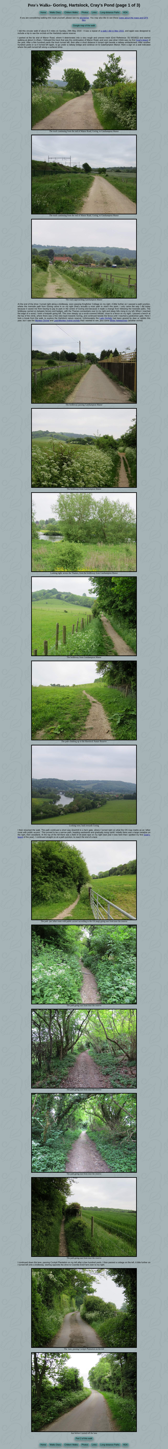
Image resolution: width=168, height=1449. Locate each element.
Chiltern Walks (71, 12)
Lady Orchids (106, 318)
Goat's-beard (142, 40)
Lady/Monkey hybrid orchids (67, 320)
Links (94, 12)
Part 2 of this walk (84, 1438)
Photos (85, 12)
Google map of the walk (84, 25)
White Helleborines (118, 320)
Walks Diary (55, 12)
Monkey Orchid (42, 320)
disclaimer (84, 18)
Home (43, 12)
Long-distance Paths (109, 12)
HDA (125, 12)
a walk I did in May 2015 (112, 31)
